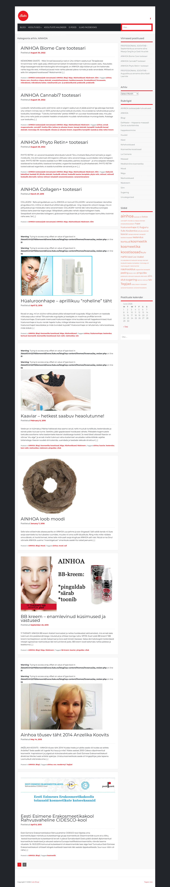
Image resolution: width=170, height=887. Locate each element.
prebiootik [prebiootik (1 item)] (124, 276)
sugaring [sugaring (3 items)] (131, 279)
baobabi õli (34, 174)
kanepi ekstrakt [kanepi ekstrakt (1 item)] (133, 234)
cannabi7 (37, 127)
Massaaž (124, 159)
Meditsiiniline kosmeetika (132, 164)
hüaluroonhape (96, 333)
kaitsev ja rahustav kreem (63, 127)
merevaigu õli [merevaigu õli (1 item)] (144, 263)
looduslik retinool (60, 174)
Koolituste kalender (55, 27)
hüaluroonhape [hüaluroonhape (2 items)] (128, 227)
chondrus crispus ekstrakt (40, 80)
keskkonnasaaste (76, 80)
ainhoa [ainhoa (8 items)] (127, 216)
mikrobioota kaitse (38, 83)
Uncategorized (127, 197)
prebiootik (81, 83)
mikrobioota (26, 83)
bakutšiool (25, 174)
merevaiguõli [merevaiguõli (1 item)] (125, 266)
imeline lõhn (47, 127)
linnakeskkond (90, 80)
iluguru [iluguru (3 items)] (143, 227)
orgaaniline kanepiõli (81, 130)
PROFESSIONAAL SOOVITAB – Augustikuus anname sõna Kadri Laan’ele (135, 73)
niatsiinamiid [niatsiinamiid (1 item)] (134, 266)
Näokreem (90, 78)
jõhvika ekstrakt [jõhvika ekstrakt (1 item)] (143, 231)
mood (61, 546)
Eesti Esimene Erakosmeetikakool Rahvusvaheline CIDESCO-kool (57, 818)
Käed (123, 140)
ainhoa (108, 78)
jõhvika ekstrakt (45, 174)
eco (54, 764)
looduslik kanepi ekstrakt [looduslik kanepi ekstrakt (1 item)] (139, 260)
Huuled (124, 135)
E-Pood (73, 27)
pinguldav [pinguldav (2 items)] (142, 273)
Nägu (70, 78)
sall (65, 546)
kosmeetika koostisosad (46, 336)
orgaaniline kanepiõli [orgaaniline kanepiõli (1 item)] (143, 270)
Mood (43, 546)
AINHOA (59, 78)
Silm (96, 78)
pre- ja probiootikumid (67, 83)
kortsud (24, 336)
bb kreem (65, 650)
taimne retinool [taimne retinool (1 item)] (142, 280)
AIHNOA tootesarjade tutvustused (42, 78)
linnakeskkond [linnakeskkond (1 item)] (126, 260)
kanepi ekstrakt (80, 127)
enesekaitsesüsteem (60, 80)
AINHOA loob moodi (43, 519)
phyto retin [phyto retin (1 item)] (132, 273)
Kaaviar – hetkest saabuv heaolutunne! (62, 416)
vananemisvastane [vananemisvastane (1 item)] (140, 288)
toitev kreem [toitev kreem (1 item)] (135, 284)
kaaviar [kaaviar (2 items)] (124, 234)
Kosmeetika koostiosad (50, 333)
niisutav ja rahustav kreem (61, 130)
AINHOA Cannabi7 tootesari (51, 95)
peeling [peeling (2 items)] (124, 273)
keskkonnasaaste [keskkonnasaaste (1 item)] (126, 237)
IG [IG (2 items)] (138, 227)
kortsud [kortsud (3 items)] (125, 241)
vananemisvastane (81, 177)
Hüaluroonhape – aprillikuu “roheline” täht (66, 301)
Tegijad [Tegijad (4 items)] (126, 284)
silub (59, 448)
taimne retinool (43, 177)
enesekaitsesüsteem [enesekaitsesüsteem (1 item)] (128, 224)
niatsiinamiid (52, 83)
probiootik (90, 83)
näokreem (44, 448)
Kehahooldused (128, 145)
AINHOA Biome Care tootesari (53, 48)
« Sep (125, 327)
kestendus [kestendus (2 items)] (138, 237)
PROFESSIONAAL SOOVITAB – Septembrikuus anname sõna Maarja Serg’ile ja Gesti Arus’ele (134, 49)
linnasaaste (100, 80)
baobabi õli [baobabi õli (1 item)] (138, 217)
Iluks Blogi (35, 882)
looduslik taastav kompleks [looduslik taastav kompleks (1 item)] (130, 263)
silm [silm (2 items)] (150, 276)
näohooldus (70, 336)
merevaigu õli (33, 130)
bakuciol (109, 172)
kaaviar (102, 446)
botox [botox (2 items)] (145, 217)
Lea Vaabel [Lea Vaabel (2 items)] (138, 257)
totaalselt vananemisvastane (62, 177)
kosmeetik (32, 336)
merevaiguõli (45, 130)
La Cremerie (126, 154)
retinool (103, 174)
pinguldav (52, 448)
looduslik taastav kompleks (79, 174)
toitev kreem (108, 130)
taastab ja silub (97, 130)
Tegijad (69, 764)
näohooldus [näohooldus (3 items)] (128, 269)
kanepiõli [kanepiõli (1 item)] (142, 234)
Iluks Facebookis (88, 27)
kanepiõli (91, 127)
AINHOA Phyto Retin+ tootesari (54, 142)
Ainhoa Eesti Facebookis (33, 35)
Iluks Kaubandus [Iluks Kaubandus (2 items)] (129, 231)
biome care (25, 80)
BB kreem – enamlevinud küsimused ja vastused (63, 618)
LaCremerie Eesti (56, 35)
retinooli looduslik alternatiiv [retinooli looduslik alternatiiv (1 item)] (137, 276)
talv (77, 336)
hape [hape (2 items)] (137, 223)
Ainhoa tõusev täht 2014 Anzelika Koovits (65, 734)
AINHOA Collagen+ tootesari (51, 189)
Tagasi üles (148, 882)
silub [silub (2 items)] (123, 280)
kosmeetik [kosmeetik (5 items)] (139, 241)
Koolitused (35, 27)
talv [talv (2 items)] (150, 280)
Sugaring (125, 192)
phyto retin (94, 174)
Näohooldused (79, 78)
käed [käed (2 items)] (129, 257)
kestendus (107, 333)
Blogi (23, 27)
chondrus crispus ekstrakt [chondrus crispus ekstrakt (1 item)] (136, 221)
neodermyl (61, 764)
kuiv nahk (61, 336)
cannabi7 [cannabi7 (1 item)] (124, 221)
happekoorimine (128, 130)
